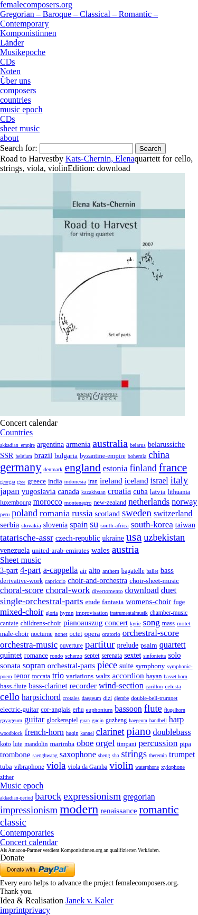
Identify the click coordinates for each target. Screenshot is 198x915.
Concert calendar (29, 842)
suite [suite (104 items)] (126, 665)
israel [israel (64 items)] (159, 480)
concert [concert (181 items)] (116, 622)
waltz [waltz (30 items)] (103, 676)
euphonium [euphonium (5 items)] (99, 709)
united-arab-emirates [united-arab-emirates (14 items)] (60, 550)
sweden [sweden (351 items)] (137, 512)
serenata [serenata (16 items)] (111, 655)
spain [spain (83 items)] (79, 524)
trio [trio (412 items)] (58, 675)
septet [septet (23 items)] (92, 655)
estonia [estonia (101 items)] (115, 468)
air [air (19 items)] (83, 571)
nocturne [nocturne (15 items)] (41, 634)
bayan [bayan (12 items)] (154, 676)
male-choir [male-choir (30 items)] (14, 634)
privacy (37, 909)
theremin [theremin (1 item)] (158, 755)
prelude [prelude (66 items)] (127, 645)
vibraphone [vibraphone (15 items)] (29, 766)
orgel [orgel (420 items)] (105, 743)
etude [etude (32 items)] (93, 602)
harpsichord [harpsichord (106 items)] (41, 697)
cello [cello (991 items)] (10, 696)
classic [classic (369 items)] (13, 822)
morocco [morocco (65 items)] (47, 501)
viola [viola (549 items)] (55, 765)
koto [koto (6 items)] (5, 744)
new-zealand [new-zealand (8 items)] (109, 502)
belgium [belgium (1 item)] (23, 456)
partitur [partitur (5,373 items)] (100, 644)
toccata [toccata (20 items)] (41, 676)
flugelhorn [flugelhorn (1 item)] (174, 710)
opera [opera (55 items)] (92, 634)
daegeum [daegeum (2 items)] (91, 698)
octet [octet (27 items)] (76, 634)
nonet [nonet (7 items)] (60, 634)
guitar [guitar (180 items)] (34, 719)
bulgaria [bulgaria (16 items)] (66, 456)
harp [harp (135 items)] (176, 719)
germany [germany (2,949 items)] (20, 467)
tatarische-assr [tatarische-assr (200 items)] (26, 537)
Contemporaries (27, 832)
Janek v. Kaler (89, 900)
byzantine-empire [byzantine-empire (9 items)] (103, 456)
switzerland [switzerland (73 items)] (173, 513)
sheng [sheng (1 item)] (104, 755)
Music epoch (21, 785)
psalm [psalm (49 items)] (148, 645)
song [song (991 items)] (151, 622)
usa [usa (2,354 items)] (134, 536)
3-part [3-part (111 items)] (9, 570)
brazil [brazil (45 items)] (43, 455)
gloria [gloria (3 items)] (51, 613)
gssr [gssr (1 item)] (21, 482)
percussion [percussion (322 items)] (157, 743)
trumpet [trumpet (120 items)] (182, 754)
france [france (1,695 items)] (173, 467)
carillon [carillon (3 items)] (154, 686)
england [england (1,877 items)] (82, 467)
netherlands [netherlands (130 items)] (148, 502)
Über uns (15, 80)
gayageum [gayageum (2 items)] (11, 720)
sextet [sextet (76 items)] (132, 655)
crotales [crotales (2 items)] (71, 698)
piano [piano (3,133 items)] (138, 731)
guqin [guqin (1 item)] (97, 720)
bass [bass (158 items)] (167, 570)
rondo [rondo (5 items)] (56, 656)
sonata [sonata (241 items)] (10, 665)
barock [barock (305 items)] (48, 796)
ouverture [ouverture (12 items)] (71, 645)
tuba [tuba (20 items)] (6, 766)
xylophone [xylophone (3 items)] (173, 767)
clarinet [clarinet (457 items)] (110, 731)
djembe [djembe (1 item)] (121, 698)
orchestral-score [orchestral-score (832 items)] (150, 633)
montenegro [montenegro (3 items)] (78, 502)
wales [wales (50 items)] (100, 549)
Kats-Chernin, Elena (100, 158)
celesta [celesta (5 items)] (173, 686)
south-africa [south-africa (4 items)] (114, 525)
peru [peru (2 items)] (5, 514)
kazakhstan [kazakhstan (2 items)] (93, 492)
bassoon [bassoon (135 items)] (128, 708)
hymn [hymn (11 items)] (66, 612)
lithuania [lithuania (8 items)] (178, 492)
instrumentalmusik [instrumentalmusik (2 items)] (128, 613)
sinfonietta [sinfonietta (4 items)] (154, 656)
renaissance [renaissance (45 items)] (118, 810)
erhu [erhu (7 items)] (78, 709)
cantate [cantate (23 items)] (9, 623)
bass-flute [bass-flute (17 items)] (13, 686)
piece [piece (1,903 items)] (107, 665)
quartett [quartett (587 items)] (172, 645)
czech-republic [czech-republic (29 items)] (77, 538)
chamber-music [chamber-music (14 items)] (169, 612)
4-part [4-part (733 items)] (30, 570)
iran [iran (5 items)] (93, 481)
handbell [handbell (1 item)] (158, 720)
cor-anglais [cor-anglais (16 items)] (56, 709)
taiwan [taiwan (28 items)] (185, 525)
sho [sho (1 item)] (115, 755)
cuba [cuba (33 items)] (140, 491)
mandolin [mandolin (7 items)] (36, 744)
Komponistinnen (28, 33)
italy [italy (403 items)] (179, 480)
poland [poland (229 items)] (24, 513)
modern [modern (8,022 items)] (79, 809)
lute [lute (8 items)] (17, 744)
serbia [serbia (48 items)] (9, 524)
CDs (7, 61)
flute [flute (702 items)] (153, 708)
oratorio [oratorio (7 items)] (111, 634)
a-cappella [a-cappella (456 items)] (60, 570)
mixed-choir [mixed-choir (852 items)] (21, 612)
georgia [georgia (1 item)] (7, 482)
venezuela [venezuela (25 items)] (15, 550)
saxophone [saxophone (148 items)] (78, 754)
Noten (10, 71)
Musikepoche (22, 52)
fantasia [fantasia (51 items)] (113, 602)
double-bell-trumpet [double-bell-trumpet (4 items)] (154, 698)
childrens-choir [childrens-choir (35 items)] (41, 623)
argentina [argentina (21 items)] (50, 444)
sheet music (20, 128)
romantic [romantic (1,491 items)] (159, 809)
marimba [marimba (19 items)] (62, 744)
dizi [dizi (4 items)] (107, 698)
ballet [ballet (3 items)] (152, 571)
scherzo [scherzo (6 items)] (73, 655)
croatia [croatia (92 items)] (119, 491)
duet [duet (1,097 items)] (169, 590)
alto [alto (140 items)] (94, 570)
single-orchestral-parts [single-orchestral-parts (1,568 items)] (41, 601)
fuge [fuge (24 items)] (179, 602)
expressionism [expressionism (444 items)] (92, 796)
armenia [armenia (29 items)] (78, 444)
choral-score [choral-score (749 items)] (21, 590)
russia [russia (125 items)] (82, 513)
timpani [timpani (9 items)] (126, 744)
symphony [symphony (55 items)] (150, 666)
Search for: (18, 147)
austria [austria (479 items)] (125, 549)
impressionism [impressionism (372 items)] (29, 809)
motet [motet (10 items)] (184, 623)
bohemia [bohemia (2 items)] (137, 456)
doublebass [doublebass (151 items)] (172, 732)
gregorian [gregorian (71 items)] (139, 796)
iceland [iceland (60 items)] (136, 480)
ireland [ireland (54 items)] (111, 480)
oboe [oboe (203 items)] (85, 743)
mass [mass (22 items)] (168, 623)
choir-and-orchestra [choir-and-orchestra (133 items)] (97, 580)
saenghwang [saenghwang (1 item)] (44, 755)
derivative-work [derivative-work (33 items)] (21, 581)
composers (18, 90)
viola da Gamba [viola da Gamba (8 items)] (87, 766)
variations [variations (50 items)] (79, 676)
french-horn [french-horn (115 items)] (44, 732)
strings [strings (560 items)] (134, 754)
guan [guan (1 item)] (85, 720)
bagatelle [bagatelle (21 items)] (133, 571)
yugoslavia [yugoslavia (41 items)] (39, 491)
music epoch (21, 109)
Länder (12, 42)
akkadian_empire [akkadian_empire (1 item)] (17, 445)
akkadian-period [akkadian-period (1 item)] (16, 798)
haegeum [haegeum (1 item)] (138, 720)
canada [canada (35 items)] (68, 491)
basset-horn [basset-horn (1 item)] (175, 676)
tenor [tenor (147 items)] (22, 675)
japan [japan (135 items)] (10, 491)
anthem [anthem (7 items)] (110, 571)
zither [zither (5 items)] (7, 777)
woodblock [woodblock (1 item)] (11, 733)
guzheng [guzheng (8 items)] (116, 720)
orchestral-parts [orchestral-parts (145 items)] (71, 665)
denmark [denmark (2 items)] (52, 469)
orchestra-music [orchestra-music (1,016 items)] (29, 645)
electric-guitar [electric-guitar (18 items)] (19, 709)
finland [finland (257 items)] (143, 468)
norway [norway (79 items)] (184, 501)
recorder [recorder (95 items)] (83, 685)
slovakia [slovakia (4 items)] (31, 525)
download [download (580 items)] (141, 590)
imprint (12, 909)
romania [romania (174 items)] (55, 513)
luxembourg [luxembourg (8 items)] (15, 502)
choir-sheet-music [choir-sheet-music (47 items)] (154, 581)
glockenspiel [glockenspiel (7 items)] (62, 720)
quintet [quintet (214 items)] (11, 655)
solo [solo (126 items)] (174, 655)
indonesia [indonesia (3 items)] (75, 481)
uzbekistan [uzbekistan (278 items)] (164, 537)
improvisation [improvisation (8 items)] (92, 612)
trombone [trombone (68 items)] (15, 754)
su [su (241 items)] (94, 524)
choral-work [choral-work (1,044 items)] (67, 590)
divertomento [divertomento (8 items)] (107, 591)
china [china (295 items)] (158, 455)
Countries (16, 432)
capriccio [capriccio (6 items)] (55, 581)
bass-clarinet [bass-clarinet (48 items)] (48, 685)
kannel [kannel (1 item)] (87, 733)
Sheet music (20, 559)
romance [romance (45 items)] (36, 655)
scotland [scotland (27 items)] (107, 513)
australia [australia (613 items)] (110, 443)
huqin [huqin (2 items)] (72, 733)
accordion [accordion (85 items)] (128, 675)
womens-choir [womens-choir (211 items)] (148, 601)
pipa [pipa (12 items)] (185, 744)
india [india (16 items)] (55, 481)
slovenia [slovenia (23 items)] (55, 525)
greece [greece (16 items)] (36, 481)
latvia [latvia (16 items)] (158, 492)
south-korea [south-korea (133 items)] (152, 524)
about (9, 137)
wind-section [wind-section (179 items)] (121, 685)
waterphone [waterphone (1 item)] (147, 767)
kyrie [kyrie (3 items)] (135, 623)
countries (15, 99)
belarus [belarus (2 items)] (138, 445)
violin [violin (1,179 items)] (121, 765)
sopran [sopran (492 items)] (34, 665)
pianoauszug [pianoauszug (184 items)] (82, 622)
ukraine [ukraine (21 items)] (113, 538)
